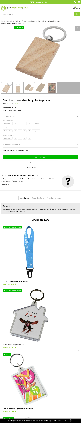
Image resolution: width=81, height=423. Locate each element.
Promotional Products (13, 21)
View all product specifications (12, 111)
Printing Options (46, 349)
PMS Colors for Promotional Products (53, 352)
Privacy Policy (5, 372)
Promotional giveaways (29, 21)
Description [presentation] (24, 193)
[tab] (24, 193)
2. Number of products (11, 144)
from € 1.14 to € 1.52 (49, 310)
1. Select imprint (9, 116)
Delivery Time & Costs (48, 344)
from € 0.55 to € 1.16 (49, 263)
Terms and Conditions (7, 378)
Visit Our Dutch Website (48, 378)
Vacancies (44, 372)
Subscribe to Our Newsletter (9, 383)
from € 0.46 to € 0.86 (9, 310)
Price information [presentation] (54, 193)
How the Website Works (48, 346)
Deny (72, 420)
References (44, 375)
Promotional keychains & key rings (49, 21)
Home (3, 21)
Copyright (4, 380)
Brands (3, 370)
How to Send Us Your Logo (49, 355)
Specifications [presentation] (38, 193)
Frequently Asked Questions (49, 341)
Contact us (5, 180)
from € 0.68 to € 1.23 (9, 263)
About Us (44, 370)
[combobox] (37, 14)
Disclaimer (4, 375)
